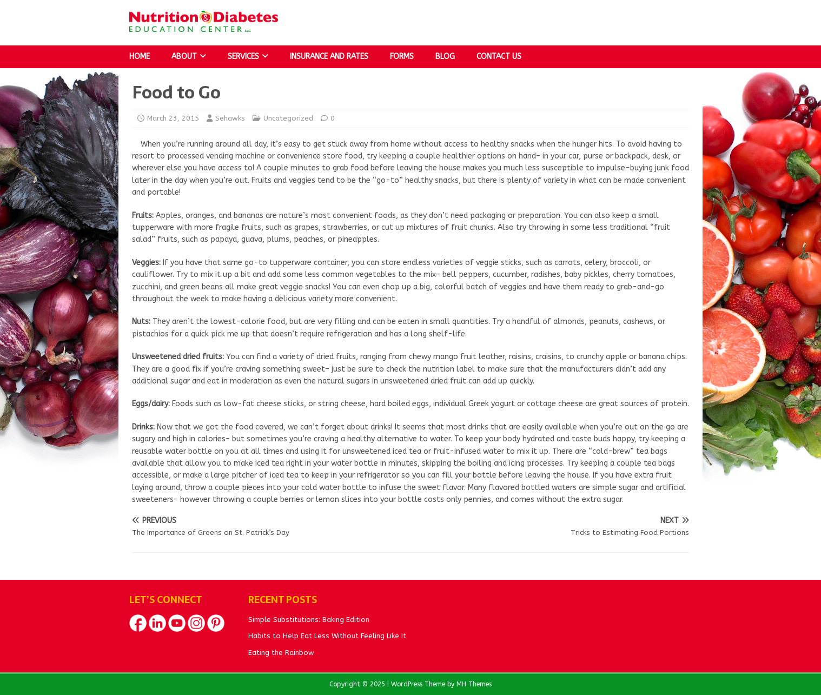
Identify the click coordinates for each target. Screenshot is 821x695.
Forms (402, 56)
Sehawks (230, 118)
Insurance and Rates (329, 56)
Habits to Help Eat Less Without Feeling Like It (327, 636)
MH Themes (474, 684)
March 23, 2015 (173, 118)
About (184, 56)
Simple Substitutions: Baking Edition (308, 619)
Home (139, 56)
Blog (445, 56)
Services (243, 56)
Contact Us (498, 56)
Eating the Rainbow (281, 652)
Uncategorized (288, 118)
